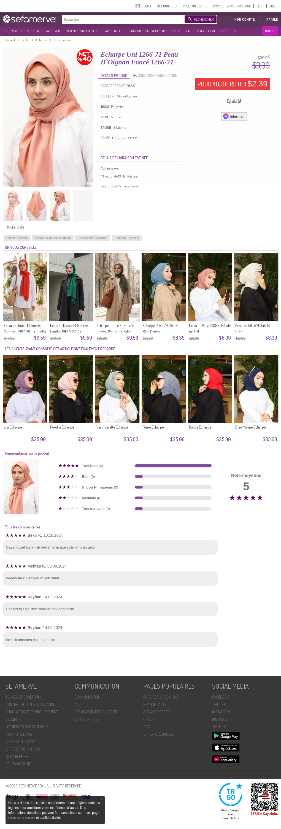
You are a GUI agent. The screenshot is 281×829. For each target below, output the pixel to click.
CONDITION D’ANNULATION (156, 75)
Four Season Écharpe (92, 237)
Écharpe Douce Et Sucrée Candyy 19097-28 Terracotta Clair (25, 331)
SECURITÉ (13, 719)
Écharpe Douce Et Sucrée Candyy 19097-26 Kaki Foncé (115, 331)
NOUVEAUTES (14, 31)
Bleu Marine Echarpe (250, 427)
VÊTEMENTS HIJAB (38, 31)
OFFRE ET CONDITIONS (23, 749)
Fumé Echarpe (153, 427)
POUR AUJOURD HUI (233, 83)
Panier (272, 19)
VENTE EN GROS (86, 719)
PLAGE (189, 31)
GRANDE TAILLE (112, 31)
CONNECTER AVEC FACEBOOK (232, 6)
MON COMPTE (244, 19)
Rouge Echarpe (200, 427)
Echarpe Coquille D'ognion (53, 237)
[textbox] (122, 19)
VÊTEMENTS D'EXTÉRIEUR (82, 31)
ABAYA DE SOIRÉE (156, 712)
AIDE (272, 6)
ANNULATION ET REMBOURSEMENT (32, 712)
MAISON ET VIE (206, 31)
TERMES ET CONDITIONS (24, 697)
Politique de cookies (22, 817)
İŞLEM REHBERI (17, 756)
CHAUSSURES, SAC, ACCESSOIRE (147, 31)
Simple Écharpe (17, 237)
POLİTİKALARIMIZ (18, 764)
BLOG (260, 6)
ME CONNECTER (167, 6)
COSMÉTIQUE (228, 31)
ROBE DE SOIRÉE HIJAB (161, 697)
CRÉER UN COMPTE (195, 6)
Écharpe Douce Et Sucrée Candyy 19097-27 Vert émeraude (69, 331)
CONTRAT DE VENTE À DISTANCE (30, 704)
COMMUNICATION (87, 697)
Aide (77, 704)
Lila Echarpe (13, 427)
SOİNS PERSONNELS (158, 734)
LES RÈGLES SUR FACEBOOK (27, 726)
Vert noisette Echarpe (112, 427)
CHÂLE (148, 719)
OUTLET (270, 31)
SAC (146, 726)
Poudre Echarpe (62, 427)
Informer (233, 116)
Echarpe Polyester (127, 237)
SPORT (176, 31)
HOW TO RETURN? (19, 734)
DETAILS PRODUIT (114, 75)
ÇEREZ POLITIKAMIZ (20, 741)
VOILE (58, 31)
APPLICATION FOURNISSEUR (95, 712)
